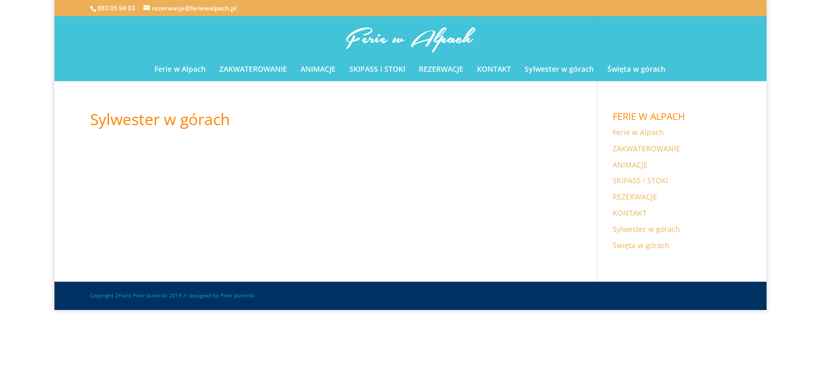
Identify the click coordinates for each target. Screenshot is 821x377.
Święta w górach (636, 69)
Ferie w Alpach (180, 69)
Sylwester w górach (559, 69)
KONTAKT (494, 69)
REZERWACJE (441, 69)
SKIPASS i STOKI (377, 69)
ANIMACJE (318, 69)
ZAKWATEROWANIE (253, 69)
